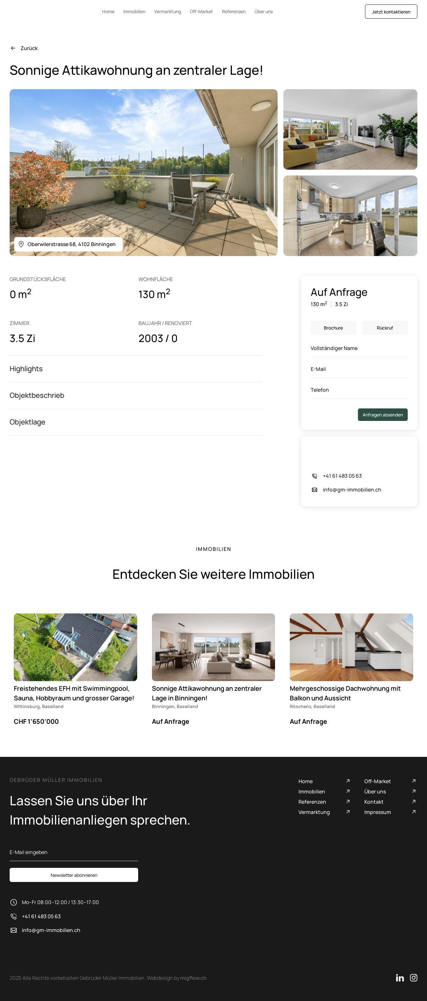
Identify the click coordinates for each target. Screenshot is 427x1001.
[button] (136, 368)
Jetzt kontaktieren (391, 12)
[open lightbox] (144, 172)
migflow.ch (193, 977)
